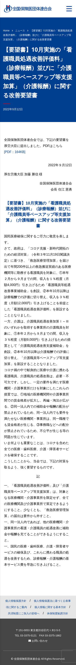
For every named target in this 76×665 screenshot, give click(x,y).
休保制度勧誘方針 (57, 613)
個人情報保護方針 (15, 600)
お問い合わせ (38, 640)
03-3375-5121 (28, 635)
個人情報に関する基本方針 (50, 607)
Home (6, 30)
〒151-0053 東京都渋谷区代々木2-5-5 (38, 630)
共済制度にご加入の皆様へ (24, 613)
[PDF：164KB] (14, 152)
